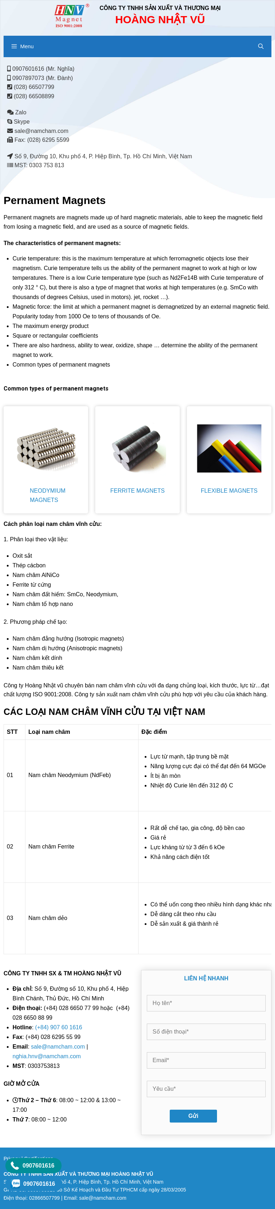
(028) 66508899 (34, 96)
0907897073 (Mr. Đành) (42, 78)
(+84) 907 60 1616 (58, 1027)
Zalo (16, 112)
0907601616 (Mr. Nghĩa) (43, 69)
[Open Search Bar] (260, 46)
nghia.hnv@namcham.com (47, 1056)
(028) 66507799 (34, 87)
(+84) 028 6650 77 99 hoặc (64, 1008)
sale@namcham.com (41, 131)
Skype (18, 122)
